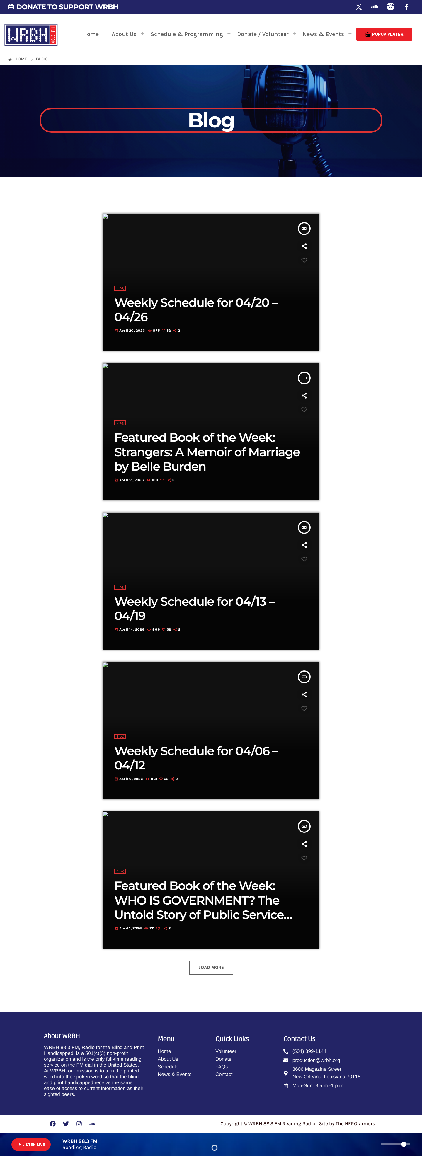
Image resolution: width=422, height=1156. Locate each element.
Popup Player (384, 34)
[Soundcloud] (374, 7)
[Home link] (31, 34)
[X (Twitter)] (359, 7)
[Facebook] (406, 7)
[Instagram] (390, 7)
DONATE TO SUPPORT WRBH (63, 7)
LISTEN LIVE (31, 1144)
